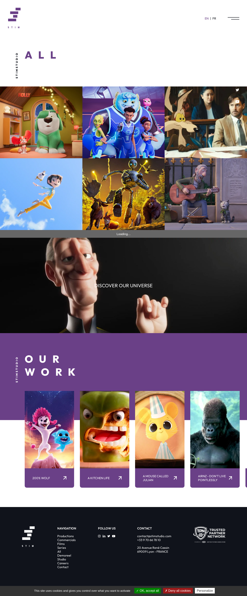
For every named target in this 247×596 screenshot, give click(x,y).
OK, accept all (147, 590)
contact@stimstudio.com (154, 536)
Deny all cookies (178, 590)
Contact (63, 567)
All (59, 551)
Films (61, 544)
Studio (61, 559)
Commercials (66, 540)
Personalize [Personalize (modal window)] (205, 590)
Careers (63, 563)
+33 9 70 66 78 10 (149, 540)
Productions (65, 536)
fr (214, 18)
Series (61, 548)
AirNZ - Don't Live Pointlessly (215, 478)
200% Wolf (49, 478)
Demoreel (64, 555)
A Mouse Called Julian (160, 478)
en (207, 18)
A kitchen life (105, 478)
